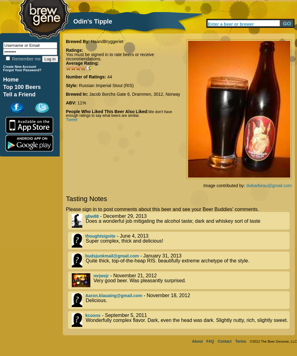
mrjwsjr (101, 275)
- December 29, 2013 (181, 221)
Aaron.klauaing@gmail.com (113, 295)
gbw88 (92, 216)
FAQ (210, 341)
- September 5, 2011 (181, 320)
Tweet (71, 119)
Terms (240, 341)
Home (11, 80)
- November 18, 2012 (181, 300)
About (197, 341)
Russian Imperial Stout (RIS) (106, 85)
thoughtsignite (100, 236)
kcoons (93, 315)
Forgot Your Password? (22, 70)
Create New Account (19, 66)
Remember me (23, 58)
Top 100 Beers (22, 87)
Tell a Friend (19, 94)
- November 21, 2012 (181, 280)
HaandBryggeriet (107, 41)
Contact (225, 341)
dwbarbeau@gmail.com (269, 185)
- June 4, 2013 (181, 241)
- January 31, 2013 (181, 260)
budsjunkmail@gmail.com (112, 255)
